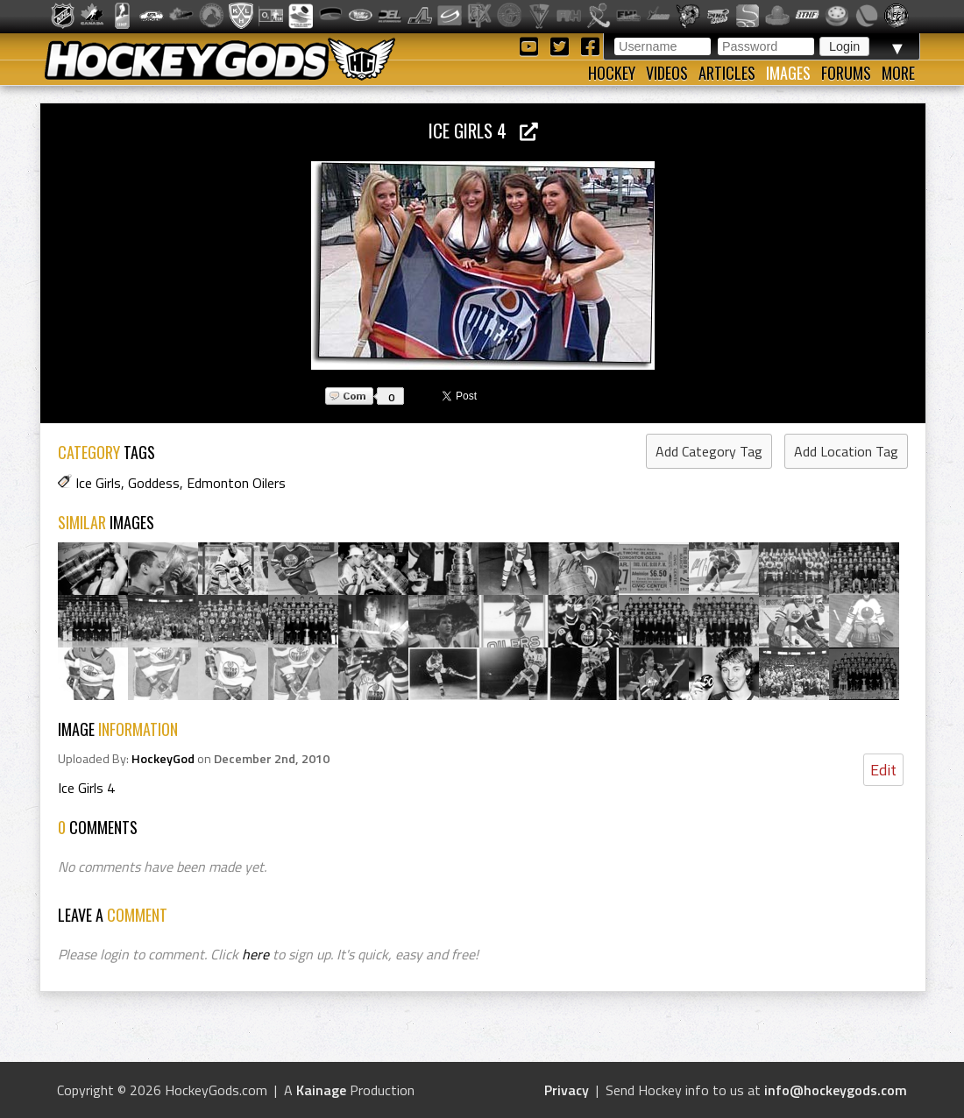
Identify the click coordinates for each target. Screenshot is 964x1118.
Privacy (566, 1089)
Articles (726, 72)
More (898, 72)
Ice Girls (98, 482)
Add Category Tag (709, 451)
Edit (883, 770)
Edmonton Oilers (236, 482)
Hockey (611, 72)
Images (788, 72)
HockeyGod (163, 758)
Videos (667, 72)
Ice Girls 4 (483, 130)
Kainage (321, 1089)
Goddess (154, 482)
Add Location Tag (846, 451)
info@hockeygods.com (835, 1089)
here (255, 954)
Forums (846, 72)
